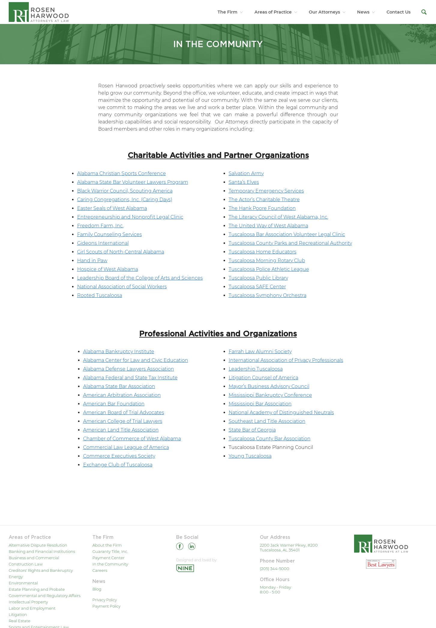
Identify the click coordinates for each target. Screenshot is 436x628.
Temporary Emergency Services (266, 191)
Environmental (23, 583)
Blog (96, 589)
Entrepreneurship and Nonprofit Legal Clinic (130, 217)
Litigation (18, 614)
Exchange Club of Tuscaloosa (117, 465)
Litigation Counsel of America (263, 378)
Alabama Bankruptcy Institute (118, 351)
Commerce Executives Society (119, 456)
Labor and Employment (32, 608)
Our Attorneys (324, 12)
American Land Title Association (121, 430)
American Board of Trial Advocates (123, 412)
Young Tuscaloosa (250, 456)
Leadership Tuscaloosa (256, 369)
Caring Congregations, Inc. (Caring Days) (124, 199)
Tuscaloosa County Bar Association (270, 438)
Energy (16, 576)
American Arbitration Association (122, 395)
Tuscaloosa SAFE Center (257, 287)
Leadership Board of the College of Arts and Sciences (140, 278)
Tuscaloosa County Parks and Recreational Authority (290, 243)
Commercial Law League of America (126, 447)
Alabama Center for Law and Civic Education (135, 360)
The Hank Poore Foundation (262, 208)
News (363, 12)
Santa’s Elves (244, 182)
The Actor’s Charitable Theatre (264, 199)
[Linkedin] (191, 547)
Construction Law (26, 564)
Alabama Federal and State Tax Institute (130, 378)
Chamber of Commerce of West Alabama (132, 438)
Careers (99, 570)
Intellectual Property (28, 601)
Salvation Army (246, 173)
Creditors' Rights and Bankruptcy (41, 570)
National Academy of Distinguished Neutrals (281, 412)
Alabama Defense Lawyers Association (128, 369)
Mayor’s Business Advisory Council (269, 386)
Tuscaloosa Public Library (258, 278)
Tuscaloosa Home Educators (262, 252)
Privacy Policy (104, 600)
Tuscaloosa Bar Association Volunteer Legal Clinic (287, 234)
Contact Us (398, 12)
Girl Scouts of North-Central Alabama (120, 252)
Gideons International (103, 243)
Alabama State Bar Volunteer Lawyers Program (132, 182)
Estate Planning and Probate (37, 589)
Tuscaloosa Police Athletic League (269, 269)
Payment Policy (106, 606)
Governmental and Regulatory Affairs (44, 595)
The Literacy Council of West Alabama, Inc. (278, 217)
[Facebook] (179, 547)
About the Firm (107, 545)
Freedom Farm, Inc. (100, 226)
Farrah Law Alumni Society (260, 351)
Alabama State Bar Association (119, 386)
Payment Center (108, 557)
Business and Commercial (34, 557)
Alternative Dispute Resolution (38, 545)
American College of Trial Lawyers (122, 421)
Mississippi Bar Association (260, 404)
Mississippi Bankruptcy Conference (270, 395)
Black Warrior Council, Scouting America (125, 191)
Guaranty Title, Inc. (110, 551)
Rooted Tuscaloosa (99, 295)
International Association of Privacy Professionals (286, 360)
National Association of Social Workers (122, 287)
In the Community (110, 564)
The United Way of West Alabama (268, 226)
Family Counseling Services (109, 234)
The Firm (227, 12)
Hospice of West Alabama (107, 269)
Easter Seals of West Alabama (112, 208)
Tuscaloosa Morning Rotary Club (267, 260)
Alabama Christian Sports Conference (121, 173)
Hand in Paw (92, 260)
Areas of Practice (273, 12)
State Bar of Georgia (252, 430)
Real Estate (19, 620)
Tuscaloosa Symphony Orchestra (267, 295)
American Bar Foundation (114, 404)
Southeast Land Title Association (267, 421)
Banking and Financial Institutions (42, 551)
